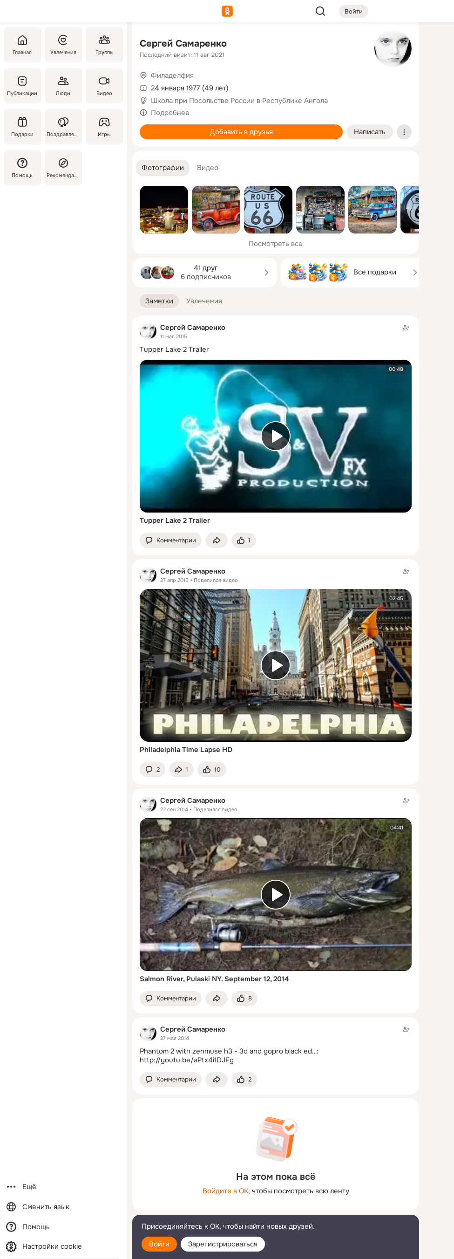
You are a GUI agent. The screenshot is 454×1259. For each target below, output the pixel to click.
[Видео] (104, 85)
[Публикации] (22, 85)
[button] (163, 168)
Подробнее (170, 112)
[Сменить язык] (63, 1207)
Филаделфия (172, 75)
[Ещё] (63, 1187)
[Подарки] (22, 126)
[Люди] (63, 85)
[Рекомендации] (63, 167)
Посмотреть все (276, 243)
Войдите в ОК (225, 1191)
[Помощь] (22, 167)
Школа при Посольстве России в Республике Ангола (239, 100)
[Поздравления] (63, 126)
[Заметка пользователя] (276, 1045)
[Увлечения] (63, 44)
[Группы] (104, 44)
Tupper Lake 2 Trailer (174, 349)
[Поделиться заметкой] (216, 540)
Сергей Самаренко (183, 43)
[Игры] (104, 126)
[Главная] (22, 44)
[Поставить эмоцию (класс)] (243, 540)
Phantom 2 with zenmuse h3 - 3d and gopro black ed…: (229, 1051)
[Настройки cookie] (63, 1247)
